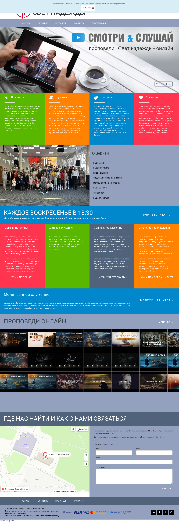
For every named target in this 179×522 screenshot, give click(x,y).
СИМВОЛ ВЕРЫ (99, 193)
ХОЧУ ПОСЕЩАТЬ (24, 277)
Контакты (79, 23)
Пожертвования (100, 23)
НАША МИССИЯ (99, 163)
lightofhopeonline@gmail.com (153, 437)
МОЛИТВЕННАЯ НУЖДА (156, 300)
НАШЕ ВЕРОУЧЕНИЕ (101, 168)
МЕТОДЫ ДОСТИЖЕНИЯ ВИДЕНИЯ (106, 183)
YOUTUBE (163, 84)
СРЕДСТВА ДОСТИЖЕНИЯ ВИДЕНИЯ (107, 178)
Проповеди (60, 23)
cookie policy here (7, 521)
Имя (97, 448)
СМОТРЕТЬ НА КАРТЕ (158, 214)
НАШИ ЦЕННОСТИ (100, 188)
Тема (98, 458)
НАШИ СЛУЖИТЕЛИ (101, 198)
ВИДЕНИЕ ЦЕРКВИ (100, 173)
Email (138, 448)
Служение (43, 23)
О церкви (26, 23)
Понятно (88, 8)
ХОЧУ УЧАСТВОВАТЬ (113, 277)
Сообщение (100, 467)
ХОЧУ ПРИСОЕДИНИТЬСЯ (157, 277)
